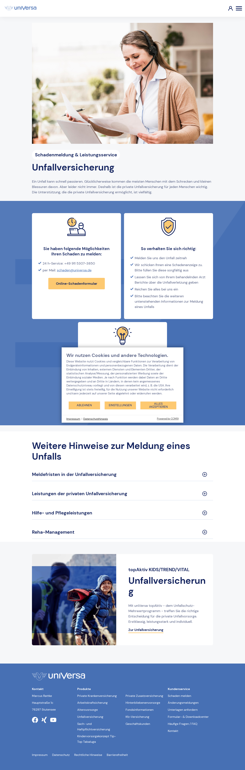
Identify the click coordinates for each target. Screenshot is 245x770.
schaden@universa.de (74, 270)
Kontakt (173, 731)
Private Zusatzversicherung (144, 696)
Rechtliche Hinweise (88, 755)
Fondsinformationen (140, 710)
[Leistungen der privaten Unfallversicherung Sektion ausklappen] (122, 493)
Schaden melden (179, 696)
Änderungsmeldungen (183, 703)
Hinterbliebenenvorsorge (143, 703)
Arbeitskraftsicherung (92, 703)
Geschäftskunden (138, 724)
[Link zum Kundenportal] (227, 8)
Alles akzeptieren (158, 405)
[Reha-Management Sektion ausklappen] (122, 532)
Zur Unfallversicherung (145, 630)
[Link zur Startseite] (20, 8)
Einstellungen (120, 405)
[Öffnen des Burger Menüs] (239, 8)
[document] (122, 377)
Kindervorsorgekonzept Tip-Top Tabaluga (96, 739)
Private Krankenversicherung (97, 696)
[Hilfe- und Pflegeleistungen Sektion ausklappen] (122, 513)
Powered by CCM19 (168, 418)
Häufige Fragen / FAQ (182, 724)
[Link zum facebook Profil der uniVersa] (35, 720)
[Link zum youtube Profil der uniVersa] (53, 720)
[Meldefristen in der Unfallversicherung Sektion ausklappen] (122, 474)
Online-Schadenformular (76, 283)
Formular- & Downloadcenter (188, 717)
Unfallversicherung (90, 717)
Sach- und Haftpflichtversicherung (93, 726)
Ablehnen (84, 405)
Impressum (40, 755)
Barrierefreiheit (117, 755)
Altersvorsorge (87, 710)
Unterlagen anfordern (183, 710)
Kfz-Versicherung (137, 717)
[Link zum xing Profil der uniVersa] (44, 720)
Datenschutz (61, 755)
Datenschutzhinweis (95, 419)
